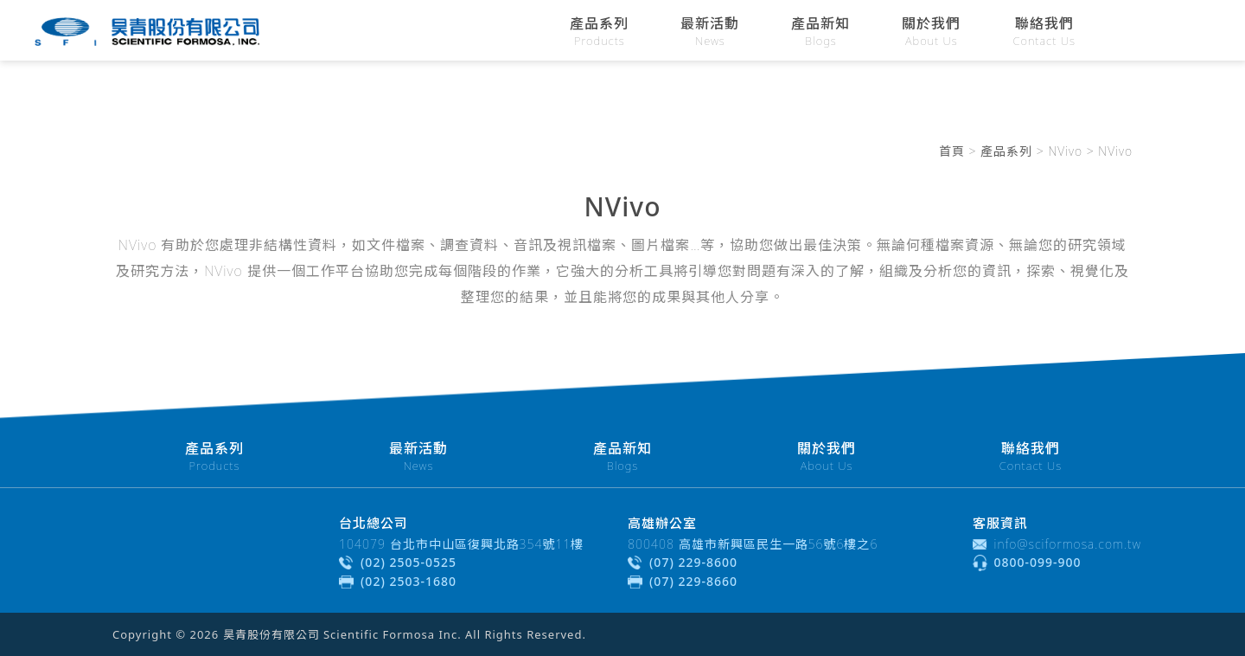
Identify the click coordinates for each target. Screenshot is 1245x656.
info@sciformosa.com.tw (1068, 544)
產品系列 (1006, 151)
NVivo (1065, 151)
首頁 (952, 151)
